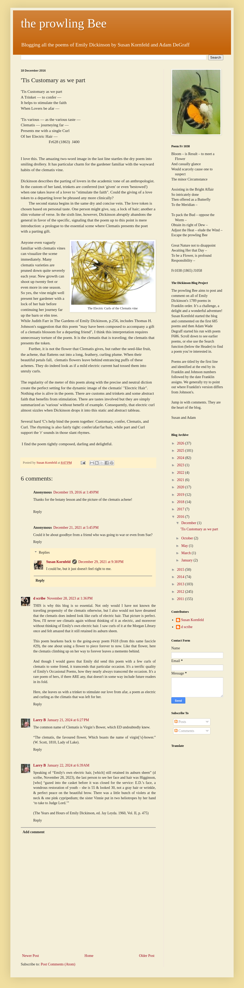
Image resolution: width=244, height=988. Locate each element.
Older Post (147, 956)
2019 (181, 495)
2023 (181, 465)
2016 (181, 517)
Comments (184, 731)
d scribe (39, 598)
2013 (181, 584)
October (187, 538)
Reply (37, 512)
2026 (181, 443)
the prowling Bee (64, 23)
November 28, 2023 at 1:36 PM (70, 598)
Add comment (33, 832)
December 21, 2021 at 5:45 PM (76, 528)
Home (89, 956)
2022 (181, 473)
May (185, 546)
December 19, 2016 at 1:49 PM (76, 492)
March (186, 553)
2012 (181, 592)
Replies (44, 552)
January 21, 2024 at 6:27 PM (68, 720)
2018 (181, 502)
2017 (181, 509)
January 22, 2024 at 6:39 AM (69, 765)
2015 (181, 570)
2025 (181, 451)
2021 (181, 480)
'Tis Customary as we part (199, 529)
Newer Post (30, 956)
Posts (180, 722)
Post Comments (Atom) (58, 964)
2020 (181, 487)
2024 (181, 458)
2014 (181, 577)
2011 (181, 599)
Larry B (39, 720)
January (187, 560)
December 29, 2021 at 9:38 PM (101, 562)
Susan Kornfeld (58, 562)
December (189, 523)
